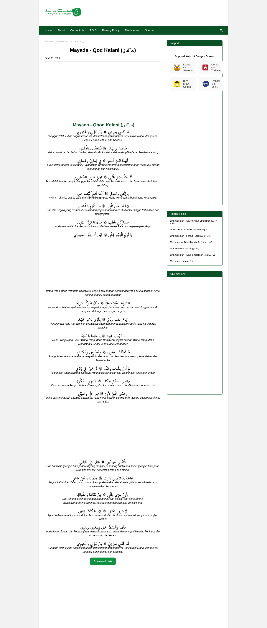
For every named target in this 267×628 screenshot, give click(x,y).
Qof (56, 41)
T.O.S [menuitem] (93, 30)
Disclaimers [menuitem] (132, 30)
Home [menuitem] (48, 30)
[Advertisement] (102, 88)
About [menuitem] (61, 30)
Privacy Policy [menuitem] (110, 30)
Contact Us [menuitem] (77, 30)
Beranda (48, 41)
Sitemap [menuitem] (150, 30)
